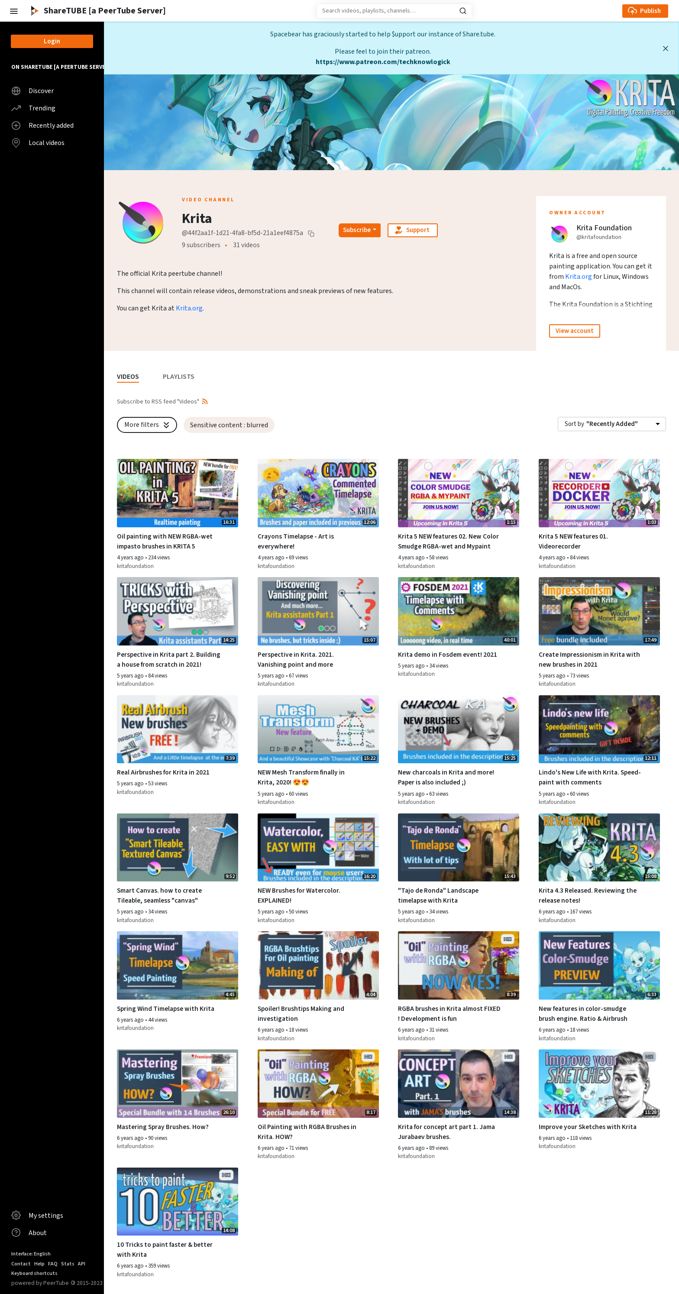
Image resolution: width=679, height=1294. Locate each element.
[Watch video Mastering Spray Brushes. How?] (177, 1083)
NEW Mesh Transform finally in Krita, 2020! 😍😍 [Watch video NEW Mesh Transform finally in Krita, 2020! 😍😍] (301, 777)
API (81, 1264)
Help (39, 1264)
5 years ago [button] (131, 676)
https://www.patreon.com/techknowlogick (383, 62)
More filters (147, 424)
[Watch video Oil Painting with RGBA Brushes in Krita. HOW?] (318, 1083)
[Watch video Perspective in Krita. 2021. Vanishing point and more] (318, 611)
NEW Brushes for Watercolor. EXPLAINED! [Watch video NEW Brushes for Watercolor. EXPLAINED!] (299, 895)
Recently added (42, 125)
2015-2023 (87, 1283)
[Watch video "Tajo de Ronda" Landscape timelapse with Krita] (458, 847)
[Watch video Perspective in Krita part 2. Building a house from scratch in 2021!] (177, 611)
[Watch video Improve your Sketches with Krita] (599, 1083)
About (29, 1232)
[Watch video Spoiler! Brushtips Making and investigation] (318, 965)
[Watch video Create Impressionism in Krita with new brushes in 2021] (599, 611)
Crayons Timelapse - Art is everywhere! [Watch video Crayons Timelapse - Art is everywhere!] (296, 541)
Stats (67, 1264)
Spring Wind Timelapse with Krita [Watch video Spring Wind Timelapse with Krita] (165, 1008)
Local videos (38, 143)
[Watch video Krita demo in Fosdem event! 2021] (458, 611)
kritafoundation (135, 566)
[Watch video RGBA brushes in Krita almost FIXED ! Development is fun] (458, 965)
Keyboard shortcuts (34, 1273)
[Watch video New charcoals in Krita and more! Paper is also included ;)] (458, 729)
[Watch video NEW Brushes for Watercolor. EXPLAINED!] (318, 847)
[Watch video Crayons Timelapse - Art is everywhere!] (318, 493)
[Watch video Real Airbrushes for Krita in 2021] (177, 729)
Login (52, 41)
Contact (21, 1264)
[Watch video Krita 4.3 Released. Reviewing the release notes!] (599, 847)
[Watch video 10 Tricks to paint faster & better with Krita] (177, 1202)
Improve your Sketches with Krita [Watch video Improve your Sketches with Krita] (588, 1127)
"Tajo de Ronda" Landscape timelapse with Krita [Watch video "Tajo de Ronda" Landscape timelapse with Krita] (438, 895)
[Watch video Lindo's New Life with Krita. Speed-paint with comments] (599, 729)
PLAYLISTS (178, 376)
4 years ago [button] (131, 557)
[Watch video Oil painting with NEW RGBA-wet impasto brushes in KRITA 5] (177, 493)
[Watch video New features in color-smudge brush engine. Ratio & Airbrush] (599, 965)
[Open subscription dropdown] (360, 230)
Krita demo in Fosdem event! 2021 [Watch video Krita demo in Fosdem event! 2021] (447, 654)
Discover (32, 91)
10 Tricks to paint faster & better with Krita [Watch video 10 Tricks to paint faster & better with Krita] (165, 1249)
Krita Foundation (604, 228)
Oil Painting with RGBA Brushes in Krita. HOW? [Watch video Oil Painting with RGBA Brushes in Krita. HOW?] (307, 1132)
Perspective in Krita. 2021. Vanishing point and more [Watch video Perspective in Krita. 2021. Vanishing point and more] (296, 659)
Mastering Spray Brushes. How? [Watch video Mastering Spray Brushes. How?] (163, 1127)
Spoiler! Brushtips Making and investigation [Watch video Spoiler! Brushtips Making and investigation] (301, 1013)
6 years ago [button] (553, 912)
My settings (37, 1215)
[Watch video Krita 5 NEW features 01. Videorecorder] (599, 493)
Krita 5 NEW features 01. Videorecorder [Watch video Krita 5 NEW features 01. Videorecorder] (573, 541)
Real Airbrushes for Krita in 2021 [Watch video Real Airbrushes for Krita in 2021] (163, 772)
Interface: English (31, 1254)
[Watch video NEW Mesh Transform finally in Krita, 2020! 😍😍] (318, 729)
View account (575, 331)
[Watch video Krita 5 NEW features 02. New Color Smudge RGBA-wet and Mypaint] (458, 493)
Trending (33, 108)
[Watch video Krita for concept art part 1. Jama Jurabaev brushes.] (458, 1083)
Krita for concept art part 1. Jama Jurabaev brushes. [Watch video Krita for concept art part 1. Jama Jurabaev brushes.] (446, 1132)
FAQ (53, 1264)
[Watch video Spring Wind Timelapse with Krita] (177, 965)
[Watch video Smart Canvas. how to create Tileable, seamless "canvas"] (177, 847)
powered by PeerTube (40, 1283)
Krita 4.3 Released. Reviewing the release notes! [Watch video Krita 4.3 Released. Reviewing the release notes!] (588, 895)
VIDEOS (128, 376)
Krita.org (189, 308)
